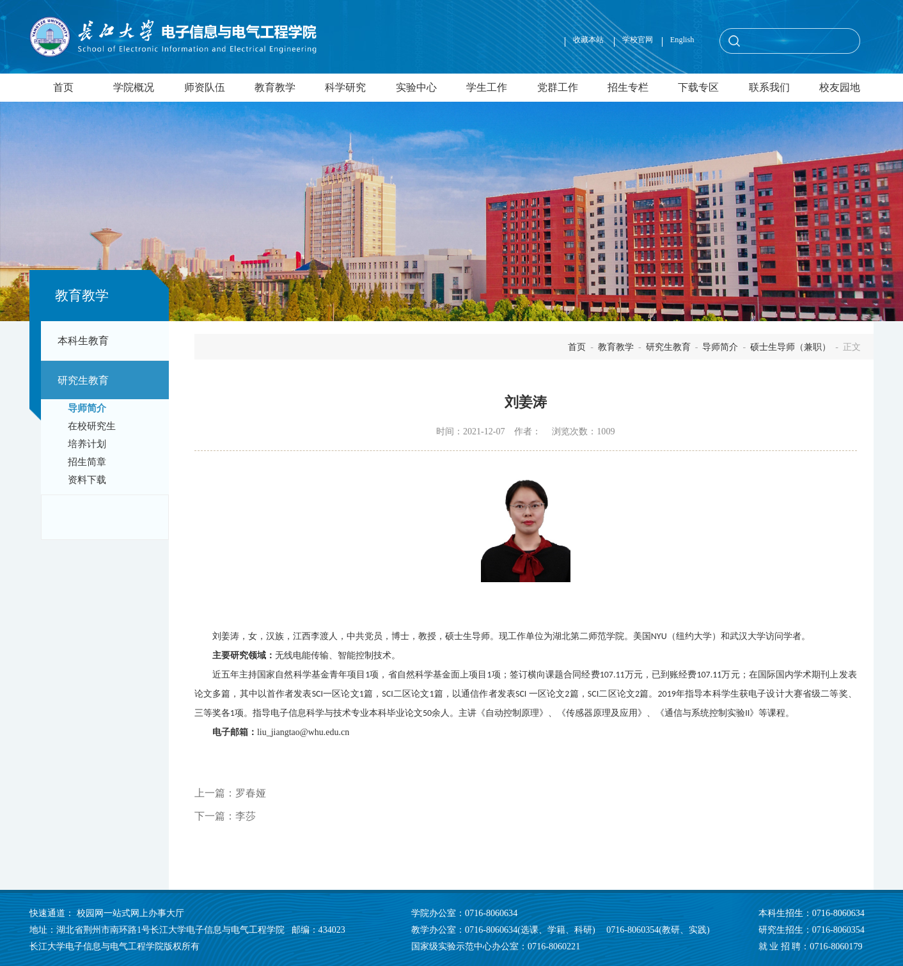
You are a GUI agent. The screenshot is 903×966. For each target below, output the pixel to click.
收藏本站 (589, 39)
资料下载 (87, 480)
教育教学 (275, 87)
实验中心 (416, 87)
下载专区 (698, 87)
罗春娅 (250, 793)
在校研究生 (92, 426)
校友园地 (839, 87)
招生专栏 (628, 87)
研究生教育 (83, 380)
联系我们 (769, 87)
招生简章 (87, 462)
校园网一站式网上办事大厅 (130, 913)
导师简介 (87, 408)
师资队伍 (204, 87)
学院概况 (133, 87)
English (682, 39)
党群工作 (557, 87)
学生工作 (486, 87)
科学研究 (345, 87)
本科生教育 (83, 340)
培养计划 (87, 444)
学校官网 (637, 39)
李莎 (245, 816)
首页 (63, 87)
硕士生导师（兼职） (790, 347)
